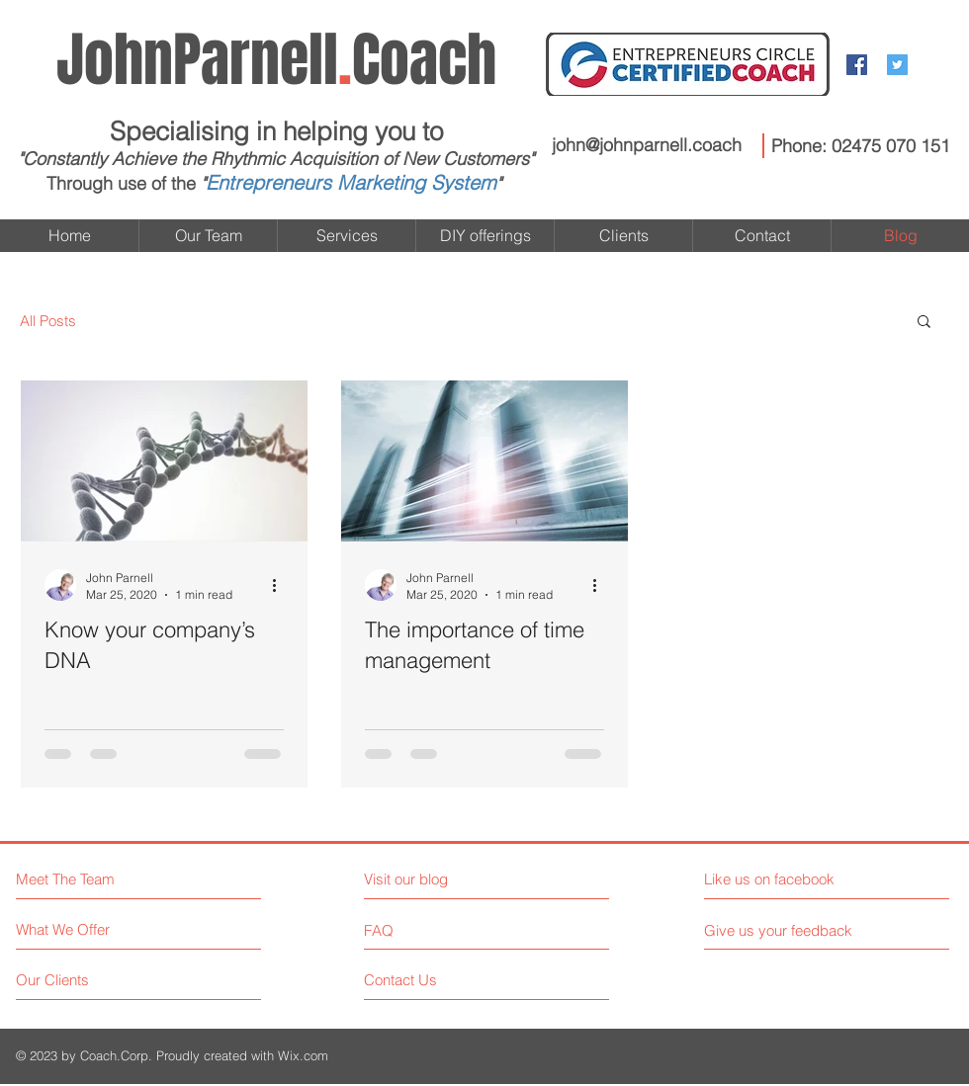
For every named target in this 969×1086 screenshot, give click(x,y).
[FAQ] (421, 930)
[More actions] (281, 585)
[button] (924, 322)
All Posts (48, 320)
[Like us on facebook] (792, 879)
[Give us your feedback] (786, 930)
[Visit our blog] (450, 879)
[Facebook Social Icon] (856, 64)
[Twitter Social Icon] (897, 64)
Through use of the (121, 183)
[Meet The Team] (101, 879)
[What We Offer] (90, 929)
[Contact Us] (438, 979)
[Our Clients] (90, 979)
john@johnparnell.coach (647, 144)
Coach (276, 60)
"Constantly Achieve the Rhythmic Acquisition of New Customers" (276, 158)
